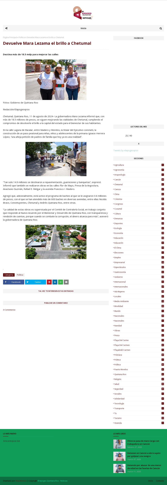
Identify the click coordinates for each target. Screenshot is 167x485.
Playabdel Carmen (139, 350)
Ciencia (139, 189)
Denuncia (139, 218)
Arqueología (139, 174)
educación (139, 238)
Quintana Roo (139, 374)
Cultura (139, 213)
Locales (139, 296)
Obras (139, 330)
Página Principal (10, 37)
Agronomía (139, 170)
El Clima (139, 247)
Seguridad (139, 389)
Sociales (139, 394)
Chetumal (139, 184)
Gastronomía (139, 272)
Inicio (150, 481)
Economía (139, 233)
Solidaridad (139, 398)
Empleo (139, 257)
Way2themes (21, 481)
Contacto (160, 481)
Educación (139, 243)
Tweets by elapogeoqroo (125, 150)
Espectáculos (139, 267)
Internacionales (139, 286)
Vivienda (139, 423)
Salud (139, 384)
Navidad (139, 325)
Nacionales (139, 320)
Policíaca (139, 355)
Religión (139, 379)
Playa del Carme (139, 340)
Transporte (139, 408)
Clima (139, 194)
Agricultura (139, 165)
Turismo (139, 418)
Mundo (139, 311)
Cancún (139, 179)
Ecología (139, 228)
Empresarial (139, 262)
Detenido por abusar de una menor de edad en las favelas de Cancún (144, 467)
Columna (139, 199)
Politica (139, 359)
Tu (139, 413)
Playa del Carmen (139, 345)
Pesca (139, 335)
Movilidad (139, 306)
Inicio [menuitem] (83, 28)
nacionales (139, 316)
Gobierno (139, 277)
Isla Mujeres (139, 291)
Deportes (139, 223)
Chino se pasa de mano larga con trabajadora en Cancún (143, 442)
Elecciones (139, 252)
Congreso (139, 204)
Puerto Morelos (139, 369)
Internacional (139, 282)
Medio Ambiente (139, 301)
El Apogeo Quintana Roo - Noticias (52, 481)
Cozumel (139, 209)
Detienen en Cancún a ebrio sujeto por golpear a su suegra (143, 454)
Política (22, 37)
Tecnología (139, 403)
